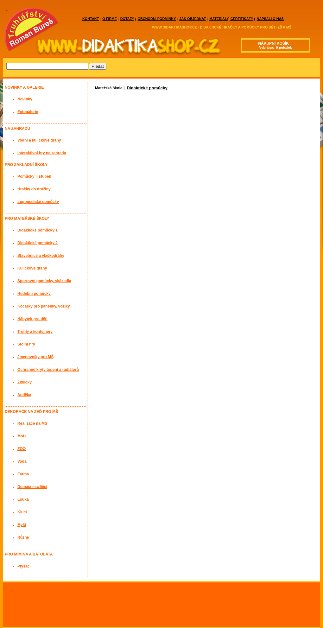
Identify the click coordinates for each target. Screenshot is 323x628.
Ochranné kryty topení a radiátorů (48, 369)
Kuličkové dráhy (32, 268)
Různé (23, 537)
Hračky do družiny (34, 189)
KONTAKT (90, 19)
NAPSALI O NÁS (270, 19)
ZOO (21, 449)
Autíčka (24, 395)
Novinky (24, 99)
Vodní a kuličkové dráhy (39, 140)
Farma (23, 474)
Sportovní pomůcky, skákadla (44, 281)
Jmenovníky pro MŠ (35, 357)
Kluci (22, 512)
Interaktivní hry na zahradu (41, 153)
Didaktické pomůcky (147, 88)
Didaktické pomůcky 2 (37, 243)
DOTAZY (127, 19)
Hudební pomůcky (34, 293)
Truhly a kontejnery (35, 331)
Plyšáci (24, 566)
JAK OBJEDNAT (192, 19)
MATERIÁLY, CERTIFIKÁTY (231, 19)
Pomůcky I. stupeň (34, 176)
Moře (22, 436)
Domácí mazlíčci (32, 487)
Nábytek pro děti (32, 319)
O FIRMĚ (109, 19)
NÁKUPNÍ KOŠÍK (274, 43)
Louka (23, 499)
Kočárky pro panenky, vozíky (43, 306)
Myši (21, 525)
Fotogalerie (27, 112)
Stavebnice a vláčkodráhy (40, 255)
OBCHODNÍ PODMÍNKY (157, 19)
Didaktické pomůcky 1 (37, 230)
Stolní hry (26, 344)
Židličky (24, 382)
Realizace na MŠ (32, 423)
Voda (22, 461)
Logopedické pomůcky (38, 202)
